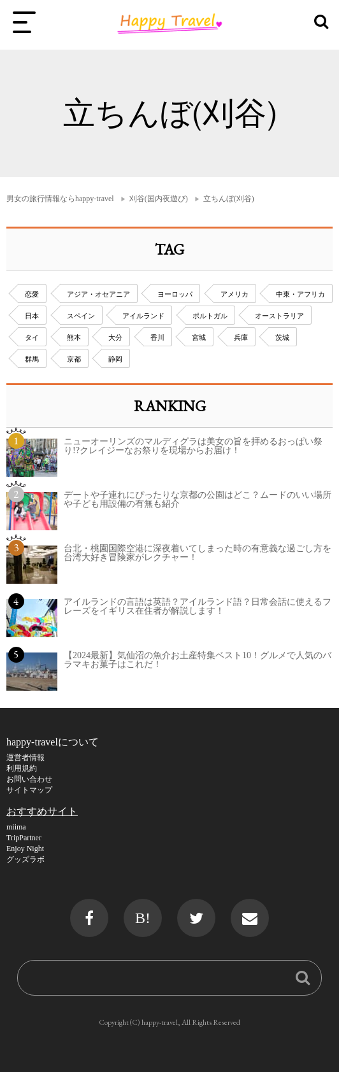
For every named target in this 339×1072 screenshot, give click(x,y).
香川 (157, 337)
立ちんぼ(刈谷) (228, 198)
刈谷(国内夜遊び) (158, 198)
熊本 (74, 337)
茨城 (282, 337)
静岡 (115, 359)
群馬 (32, 359)
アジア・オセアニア (98, 294)
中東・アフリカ (300, 294)
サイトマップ (29, 790)
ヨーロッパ (174, 294)
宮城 (199, 337)
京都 (74, 359)
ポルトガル (209, 316)
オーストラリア (279, 316)
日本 (32, 316)
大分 (115, 337)
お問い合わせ (29, 779)
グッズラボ (25, 859)
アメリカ (234, 294)
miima (16, 826)
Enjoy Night (25, 848)
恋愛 (32, 294)
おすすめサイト (42, 811)
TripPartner (23, 837)
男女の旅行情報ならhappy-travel (60, 198)
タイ (32, 337)
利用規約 (21, 768)
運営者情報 (25, 757)
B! (142, 918)
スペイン (81, 316)
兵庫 (241, 337)
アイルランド (143, 316)
